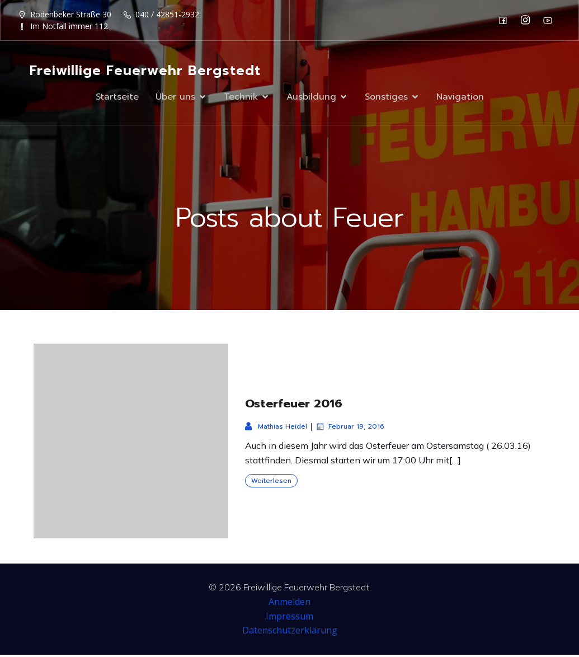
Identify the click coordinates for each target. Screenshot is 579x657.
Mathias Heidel (276, 429)
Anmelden (289, 604)
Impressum (289, 618)
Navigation (460, 98)
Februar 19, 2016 (350, 429)
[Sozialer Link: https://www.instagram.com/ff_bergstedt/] (528, 20)
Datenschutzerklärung (289, 632)
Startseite (117, 98)
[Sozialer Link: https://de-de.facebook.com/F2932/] (506, 20)
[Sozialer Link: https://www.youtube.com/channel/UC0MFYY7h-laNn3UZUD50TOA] (550, 20)
